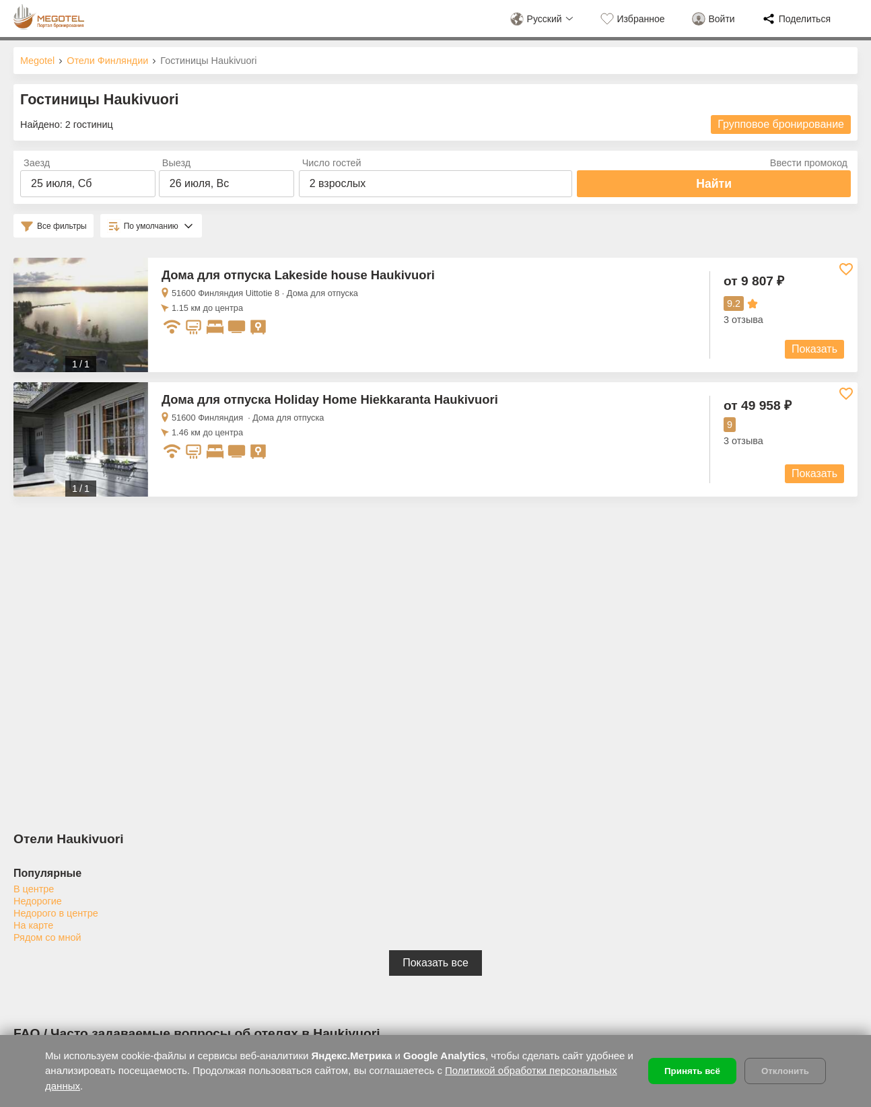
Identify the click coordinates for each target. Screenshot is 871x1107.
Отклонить (785, 1071)
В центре (33, 889)
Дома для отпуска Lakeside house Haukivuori (298, 275)
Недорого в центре (55, 913)
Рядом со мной (47, 937)
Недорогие (37, 901)
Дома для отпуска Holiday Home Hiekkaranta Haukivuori (330, 399)
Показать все (435, 962)
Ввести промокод (808, 162)
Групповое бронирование (781, 124)
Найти (714, 183)
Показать (814, 349)
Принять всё (692, 1071)
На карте (33, 925)
